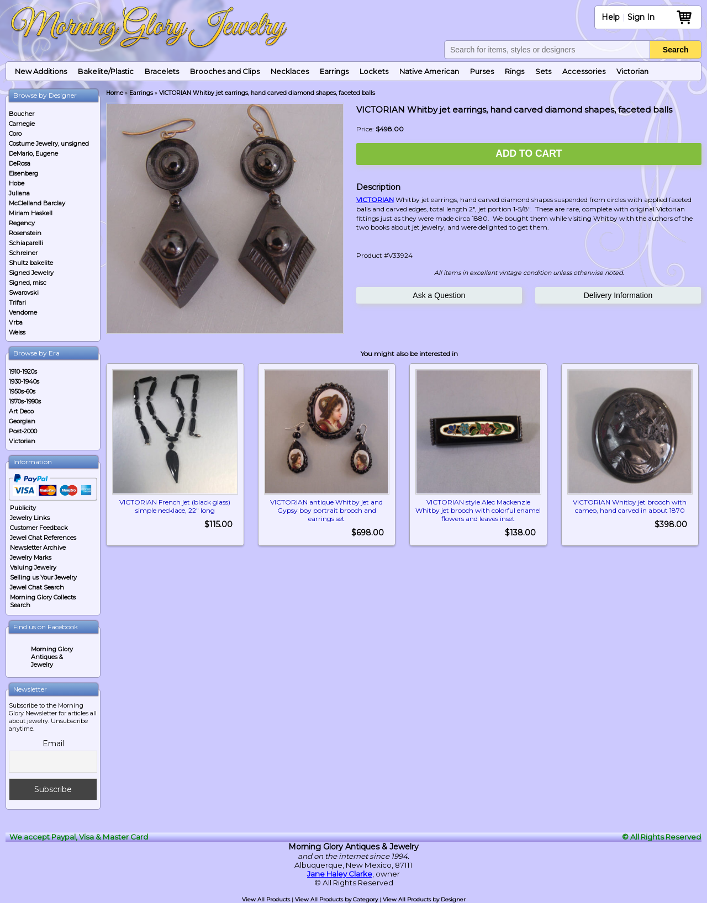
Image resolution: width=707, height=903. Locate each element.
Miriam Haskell (30, 213)
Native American (429, 71)
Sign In (641, 17)
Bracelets (162, 71)
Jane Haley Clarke (339, 873)
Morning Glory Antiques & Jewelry (52, 656)
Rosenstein (25, 233)
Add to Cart (528, 153)
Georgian (22, 421)
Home (114, 93)
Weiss (17, 332)
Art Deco (21, 411)
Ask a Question (439, 295)
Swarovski (24, 292)
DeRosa (19, 163)
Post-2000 (23, 431)
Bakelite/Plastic (106, 71)
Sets (543, 71)
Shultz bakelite (31, 263)
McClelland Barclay (37, 203)
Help (611, 17)
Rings (514, 71)
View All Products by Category (336, 899)
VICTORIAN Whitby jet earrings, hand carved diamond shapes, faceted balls (267, 93)
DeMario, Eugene (33, 153)
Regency (22, 223)
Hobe (16, 183)
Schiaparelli (26, 243)
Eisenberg (23, 173)
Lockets (374, 71)
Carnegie (22, 124)
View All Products (266, 899)
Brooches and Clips (225, 71)
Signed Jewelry (31, 273)
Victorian (632, 71)
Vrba (16, 322)
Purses (482, 71)
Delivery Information (618, 295)
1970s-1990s (25, 401)
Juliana (19, 193)
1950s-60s (22, 391)
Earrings (334, 71)
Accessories (583, 71)
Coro (15, 133)
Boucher (21, 114)
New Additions (41, 71)
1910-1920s (23, 371)
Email (53, 743)
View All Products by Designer (424, 899)
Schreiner (23, 253)
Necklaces (290, 71)
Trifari (17, 302)
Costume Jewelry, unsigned (49, 143)
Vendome (23, 312)
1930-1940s (24, 381)
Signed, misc (27, 282)
